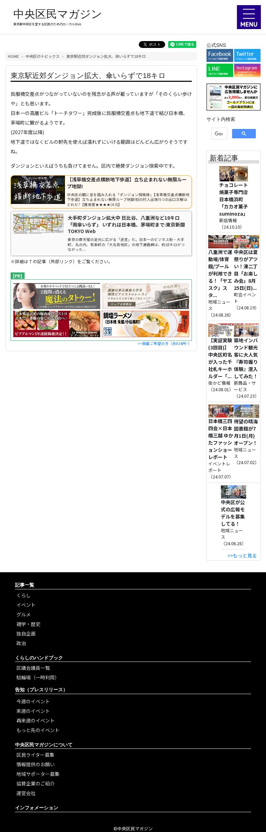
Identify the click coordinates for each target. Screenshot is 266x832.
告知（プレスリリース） (41, 689)
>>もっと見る (242, 555)
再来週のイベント (35, 720)
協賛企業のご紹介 (35, 783)
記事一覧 (24, 585)
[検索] (219, 134)
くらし (23, 595)
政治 (21, 643)
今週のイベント (33, 701)
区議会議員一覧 (33, 667)
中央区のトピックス (42, 56)
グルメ (23, 614)
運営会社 (26, 793)
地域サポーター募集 (37, 773)
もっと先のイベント (37, 730)
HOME (13, 56)
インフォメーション (36, 807)
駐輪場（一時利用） (37, 677)
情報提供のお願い (35, 764)
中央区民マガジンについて (43, 744)
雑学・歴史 (28, 623)
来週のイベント (33, 710)
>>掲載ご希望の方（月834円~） (164, 343)
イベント (26, 604)
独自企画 (26, 633)
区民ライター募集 (35, 754)
